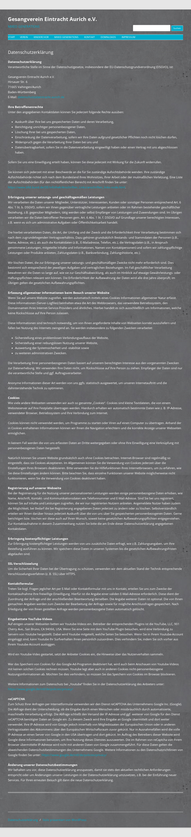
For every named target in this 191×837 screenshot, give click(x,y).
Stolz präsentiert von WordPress (64, 820)
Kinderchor (41, 37)
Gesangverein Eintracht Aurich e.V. (52, 19)
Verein (24, 37)
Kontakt (89, 37)
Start (11, 37)
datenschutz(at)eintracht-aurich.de (41, 97)
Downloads (108, 37)
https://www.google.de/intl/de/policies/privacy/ (40, 689)
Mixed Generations (66, 37)
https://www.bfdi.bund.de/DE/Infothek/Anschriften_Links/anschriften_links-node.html (66, 187)
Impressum (128, 37)
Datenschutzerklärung (23, 820)
